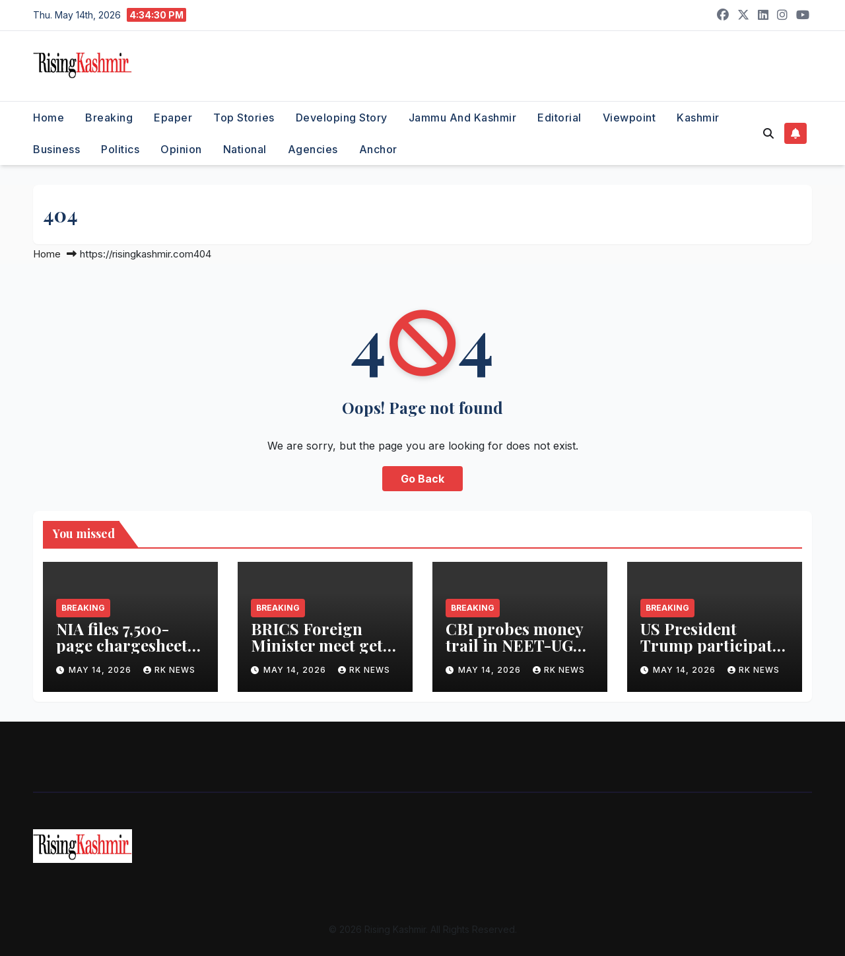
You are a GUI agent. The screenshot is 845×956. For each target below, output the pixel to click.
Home (48, 117)
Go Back (422, 478)
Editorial (559, 117)
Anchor (378, 149)
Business (56, 149)
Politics (120, 149)
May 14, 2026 (101, 670)
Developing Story (342, 117)
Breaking (109, 117)
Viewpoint (629, 117)
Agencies (313, 149)
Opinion (181, 149)
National (245, 149)
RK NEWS (169, 670)
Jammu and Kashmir (463, 117)
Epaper (173, 117)
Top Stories (244, 117)
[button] (768, 133)
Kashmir (698, 117)
